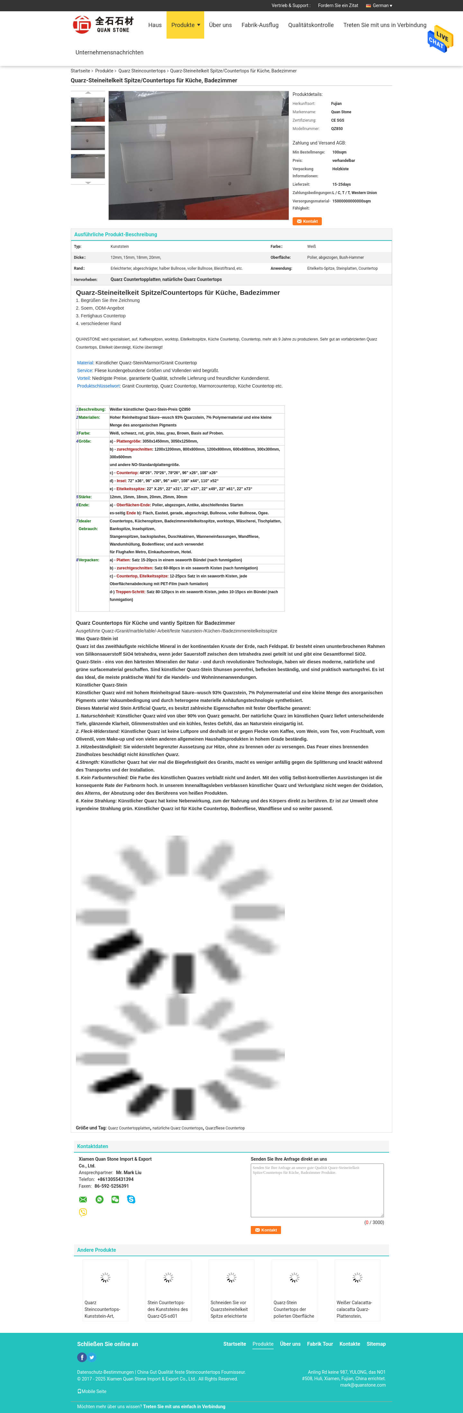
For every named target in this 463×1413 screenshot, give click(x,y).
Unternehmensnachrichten (109, 52)
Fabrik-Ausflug (259, 25)
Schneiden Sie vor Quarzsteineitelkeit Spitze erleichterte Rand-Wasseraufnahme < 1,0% (230, 1319)
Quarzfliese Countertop (225, 1128)
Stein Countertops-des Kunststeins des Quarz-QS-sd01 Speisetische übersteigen (168, 1316)
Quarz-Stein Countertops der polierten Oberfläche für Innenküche (294, 1312)
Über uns (220, 25)
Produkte (183, 25)
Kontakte (350, 1344)
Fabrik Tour (320, 1344)
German (382, 5)
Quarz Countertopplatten (129, 1128)
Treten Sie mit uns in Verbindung (385, 25)
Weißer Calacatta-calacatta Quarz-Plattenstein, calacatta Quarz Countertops (354, 1316)
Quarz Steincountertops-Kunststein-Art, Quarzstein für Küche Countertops (104, 1316)
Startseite (80, 70)
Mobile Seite (91, 1391)
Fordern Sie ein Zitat (338, 5)
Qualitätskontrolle (311, 25)
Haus (155, 25)
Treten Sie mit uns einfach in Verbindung (184, 1406)
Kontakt (310, 221)
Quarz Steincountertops (142, 70)
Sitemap (376, 1344)
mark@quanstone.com (363, 1385)
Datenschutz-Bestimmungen (105, 1372)
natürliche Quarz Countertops (177, 1128)
